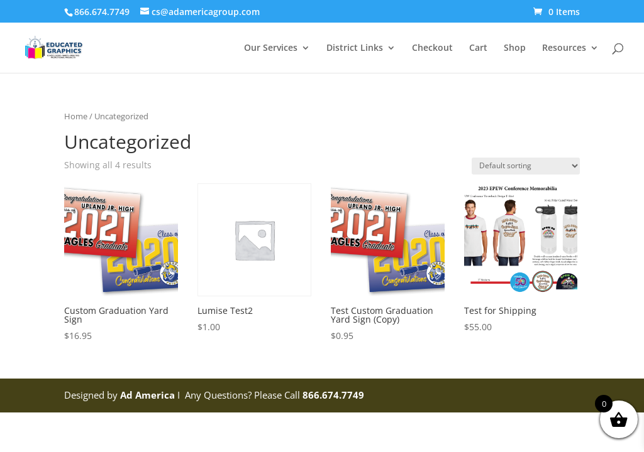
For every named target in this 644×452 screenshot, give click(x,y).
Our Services (270, 48)
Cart (478, 48)
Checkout (432, 48)
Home (75, 116)
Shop (515, 48)
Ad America (147, 395)
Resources (564, 48)
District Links (354, 48)
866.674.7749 (333, 395)
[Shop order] (526, 166)
